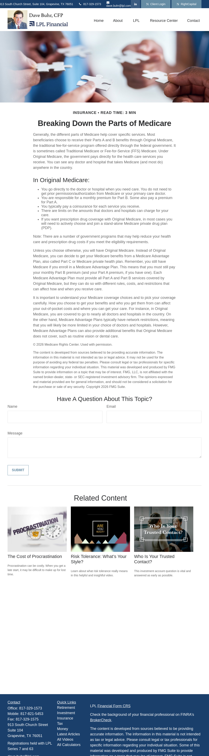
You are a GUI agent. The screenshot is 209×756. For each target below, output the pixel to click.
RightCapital (186, 4)
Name (12, 406)
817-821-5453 (31, 714)
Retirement (66, 708)
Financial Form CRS (114, 706)
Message (15, 433)
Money (62, 729)
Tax (60, 723)
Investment (66, 713)
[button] (98, 20)
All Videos (65, 739)
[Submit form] (18, 470)
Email (111, 406)
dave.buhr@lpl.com (118, 4)
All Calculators (69, 745)
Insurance (65, 718)
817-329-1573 (89, 4)
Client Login (155, 4)
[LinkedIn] (135, 4)
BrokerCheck (100, 720)
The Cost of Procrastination (35, 556)
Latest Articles (68, 734)
